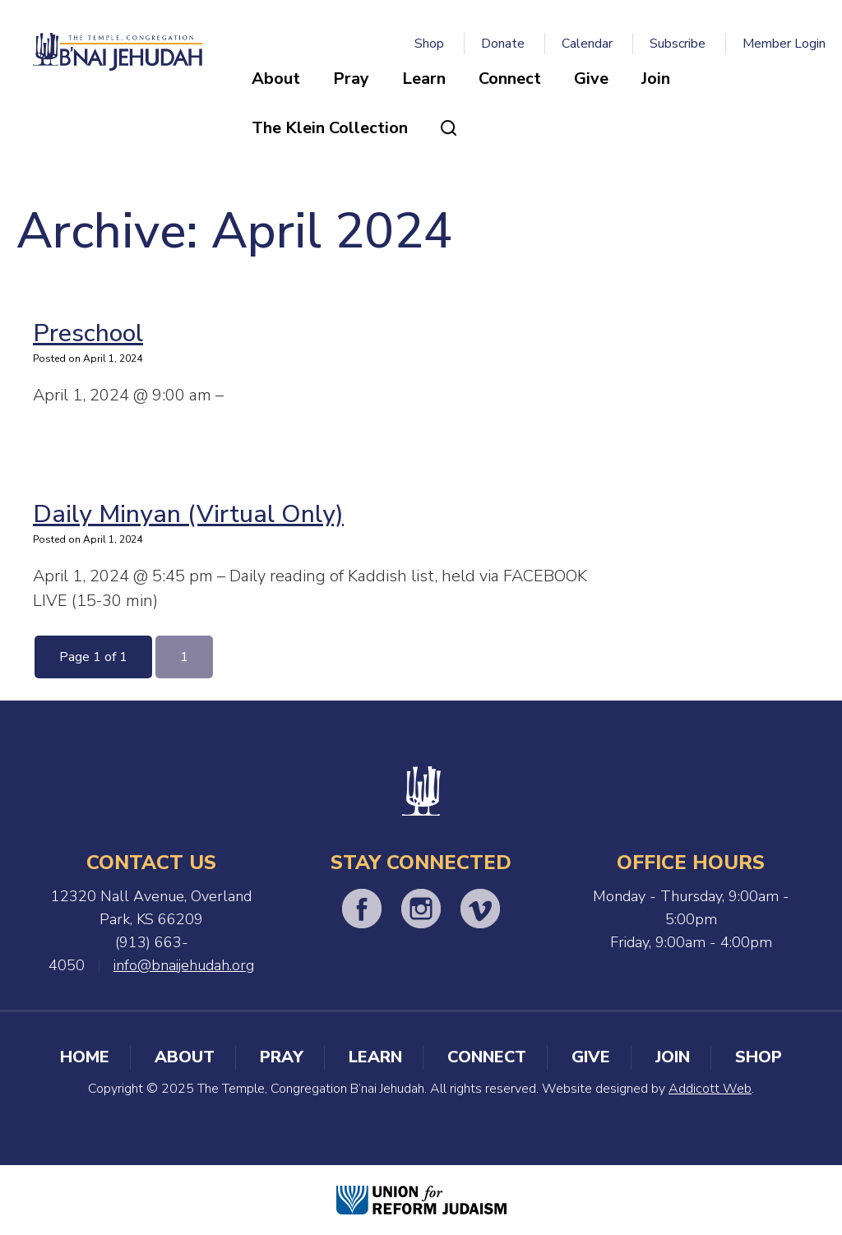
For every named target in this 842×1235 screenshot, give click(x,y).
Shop (429, 44)
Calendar (587, 44)
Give (591, 78)
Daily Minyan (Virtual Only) (188, 514)
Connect (510, 78)
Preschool (88, 333)
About (276, 78)
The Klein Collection (330, 128)
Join (655, 78)
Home (84, 1057)
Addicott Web (710, 1089)
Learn (424, 78)
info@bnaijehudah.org (183, 965)
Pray (351, 78)
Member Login (784, 44)
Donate (503, 44)
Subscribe (678, 44)
